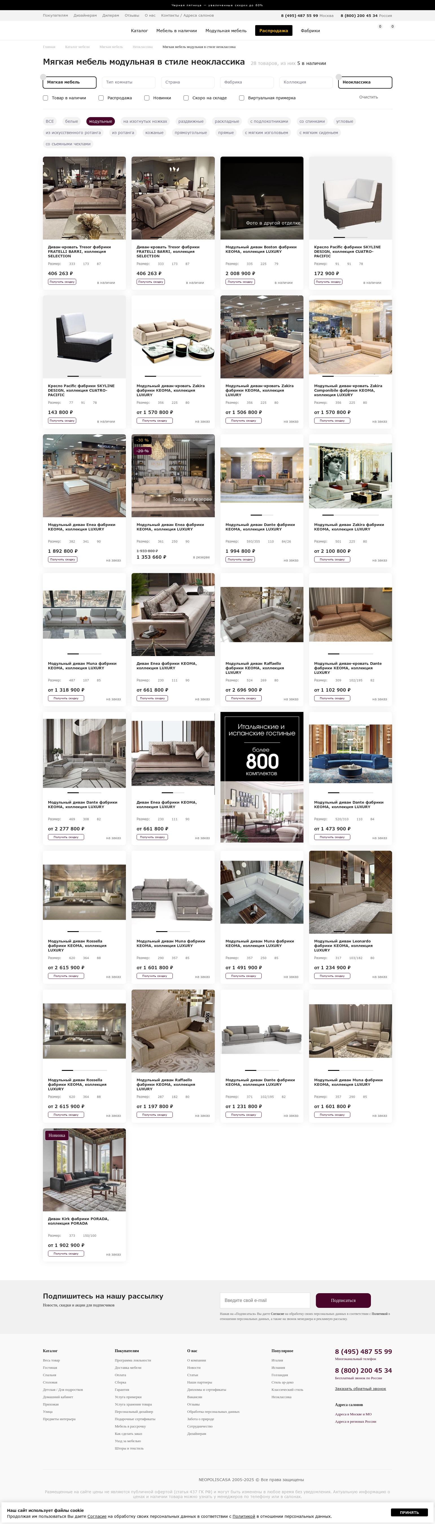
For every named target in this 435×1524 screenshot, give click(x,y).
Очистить (368, 97)
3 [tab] (90, 237)
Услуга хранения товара (133, 1421)
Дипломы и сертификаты (206, 1406)
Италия (277, 1377)
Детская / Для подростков (63, 1406)
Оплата (120, 1391)
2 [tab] (78, 237)
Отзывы (132, 15)
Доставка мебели (128, 1384)
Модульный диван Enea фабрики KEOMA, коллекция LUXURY (81, 531)
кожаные (154, 132)
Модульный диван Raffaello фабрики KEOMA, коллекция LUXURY (255, 674)
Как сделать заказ (128, 1450)
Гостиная (50, 1384)
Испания (278, 1384)
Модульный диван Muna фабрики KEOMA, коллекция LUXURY (82, 671)
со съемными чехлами (68, 143)
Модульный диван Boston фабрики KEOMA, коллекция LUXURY (261, 249)
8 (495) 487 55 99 (299, 15)
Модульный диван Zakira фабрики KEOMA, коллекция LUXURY (349, 531)
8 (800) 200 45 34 (359, 15)
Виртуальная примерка (272, 97)
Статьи (192, 1391)
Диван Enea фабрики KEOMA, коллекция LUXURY (167, 671)
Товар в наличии (69, 97)
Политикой (380, 1330)
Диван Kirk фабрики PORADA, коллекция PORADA (78, 1235)
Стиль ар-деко (283, 1399)
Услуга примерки (128, 1413)
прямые (226, 132)
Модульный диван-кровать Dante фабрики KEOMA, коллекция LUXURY (348, 674)
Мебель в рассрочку (130, 1443)
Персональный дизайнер (134, 1428)
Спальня (49, 1391)
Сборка (120, 1399)
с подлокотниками (269, 121)
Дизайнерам (85, 15)
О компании (196, 1377)
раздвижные (191, 121)
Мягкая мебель (111, 47)
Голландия (280, 1391)
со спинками (312, 121)
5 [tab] (195, 378)
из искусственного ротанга (73, 132)
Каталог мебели (77, 47)
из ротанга (123, 132)
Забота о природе (200, 1435)
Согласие (277, 1330)
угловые (344, 121)
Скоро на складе (210, 97)
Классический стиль (287, 1406)
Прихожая (51, 1421)
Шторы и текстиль (129, 1465)
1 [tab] (67, 237)
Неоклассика (143, 47)
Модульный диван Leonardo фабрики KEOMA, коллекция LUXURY (343, 956)
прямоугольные (191, 132)
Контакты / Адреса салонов (187, 15)
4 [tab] (101, 237)
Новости (193, 1384)
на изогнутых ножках (145, 121)
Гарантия (122, 1406)
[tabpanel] (84, 198)
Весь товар (51, 1377)
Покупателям (127, 1367)
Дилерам (110, 15)
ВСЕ (50, 121)
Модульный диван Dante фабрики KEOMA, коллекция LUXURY (260, 531)
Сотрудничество (200, 1443)
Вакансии (194, 1413)
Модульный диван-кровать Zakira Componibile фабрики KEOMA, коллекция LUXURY (348, 392)
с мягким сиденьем (319, 132)
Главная (49, 47)
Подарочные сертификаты (135, 1435)
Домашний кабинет (58, 1413)
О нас (192, 1367)
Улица (48, 1428)
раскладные (227, 121)
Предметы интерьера (59, 1435)
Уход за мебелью (128, 1457)
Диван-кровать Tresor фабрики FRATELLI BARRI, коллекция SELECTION (79, 251)
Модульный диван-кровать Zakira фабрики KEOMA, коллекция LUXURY (171, 392)
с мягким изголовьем (266, 132)
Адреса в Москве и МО (353, 1431)
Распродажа (120, 97)
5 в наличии (311, 63)
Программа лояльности (133, 1377)
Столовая (50, 1399)
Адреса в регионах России (355, 1438)
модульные (100, 121)
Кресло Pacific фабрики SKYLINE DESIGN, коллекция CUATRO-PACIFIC (347, 251)
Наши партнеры (199, 1399)
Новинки (162, 97)
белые (71, 121)
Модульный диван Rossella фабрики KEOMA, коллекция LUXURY (77, 956)
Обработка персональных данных (213, 1428)
